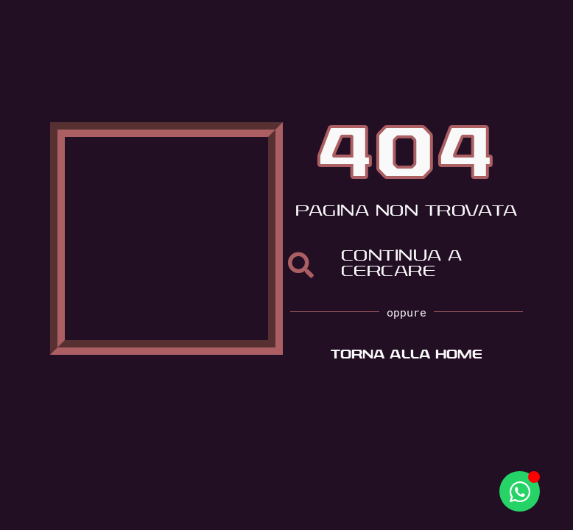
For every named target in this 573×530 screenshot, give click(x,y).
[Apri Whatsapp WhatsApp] (519, 491)
